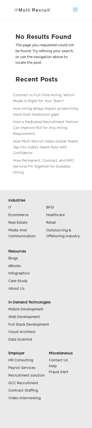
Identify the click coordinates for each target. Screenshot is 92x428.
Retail (51, 222)
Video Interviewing (24, 398)
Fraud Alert (58, 372)
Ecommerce (18, 215)
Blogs (13, 258)
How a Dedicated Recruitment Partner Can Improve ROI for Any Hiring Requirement (45, 128)
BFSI (50, 207)
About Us (16, 288)
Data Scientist (20, 339)
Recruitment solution (26, 375)
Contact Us (58, 360)
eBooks (14, 266)
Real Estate (17, 222)
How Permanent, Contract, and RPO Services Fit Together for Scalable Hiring (43, 166)
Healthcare (55, 215)
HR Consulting (20, 360)
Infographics (19, 273)
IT (10, 207)
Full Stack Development (28, 324)
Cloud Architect (22, 332)
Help (53, 366)
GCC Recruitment (23, 383)
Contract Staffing (23, 390)
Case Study (17, 281)
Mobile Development (25, 309)
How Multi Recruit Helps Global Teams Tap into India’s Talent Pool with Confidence (45, 147)
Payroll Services (21, 368)
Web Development (24, 317)
